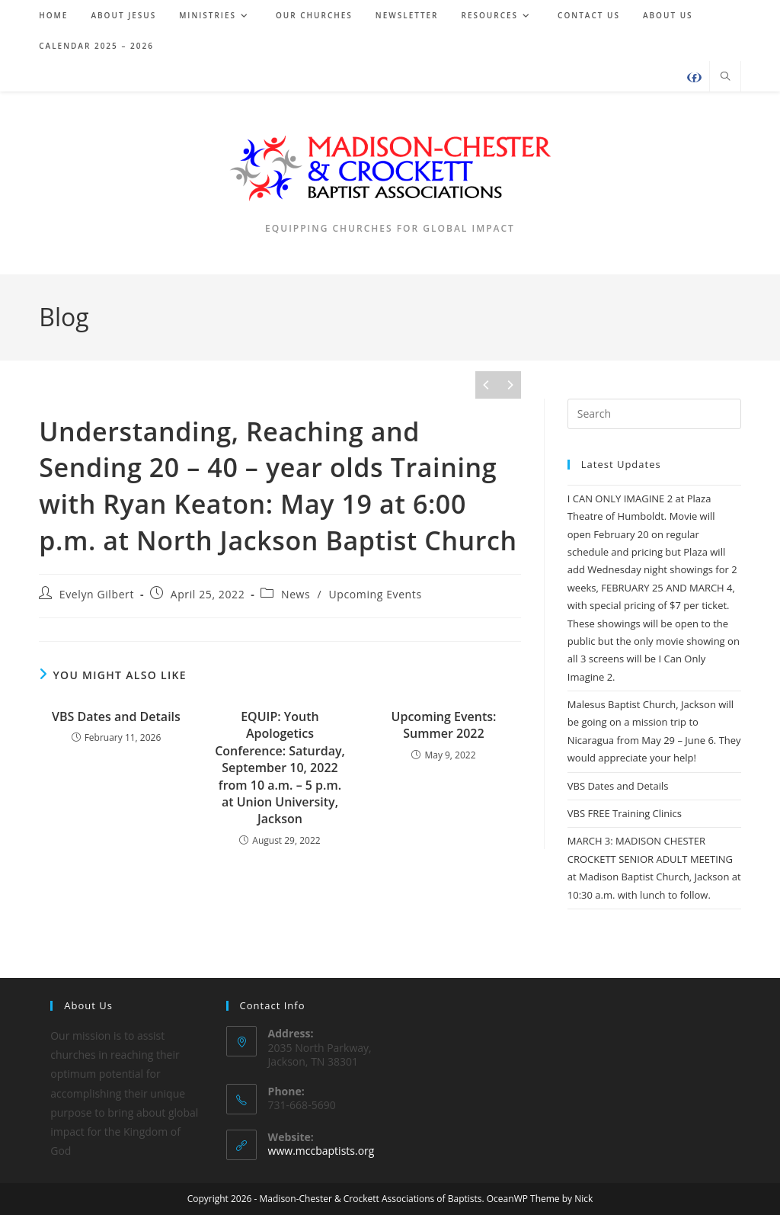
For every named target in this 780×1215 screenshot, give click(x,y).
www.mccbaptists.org (321, 1150)
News (295, 594)
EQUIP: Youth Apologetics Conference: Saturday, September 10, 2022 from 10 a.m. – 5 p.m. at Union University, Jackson (280, 767)
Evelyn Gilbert (96, 594)
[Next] (509, 385)
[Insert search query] (654, 414)
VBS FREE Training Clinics (624, 813)
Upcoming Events (375, 594)
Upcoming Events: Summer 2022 (444, 725)
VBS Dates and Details (116, 716)
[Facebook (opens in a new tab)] (694, 77)
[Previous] (486, 385)
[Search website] (725, 77)
